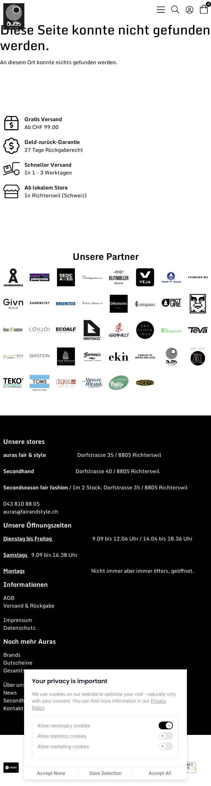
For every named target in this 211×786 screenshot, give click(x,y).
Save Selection (106, 773)
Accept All (160, 773)
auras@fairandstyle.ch (30, 511)
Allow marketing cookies (63, 746)
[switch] (166, 725)
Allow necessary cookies (63, 725)
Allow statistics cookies (61, 736)
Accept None (51, 773)
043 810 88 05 (21, 503)
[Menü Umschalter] (161, 9)
